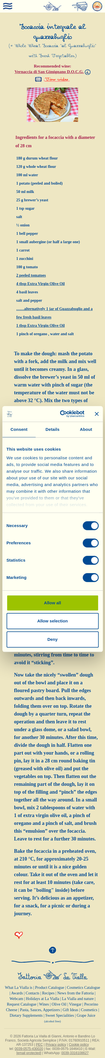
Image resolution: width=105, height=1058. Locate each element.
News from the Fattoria (75, 993)
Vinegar (75, 1004)
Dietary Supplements (26, 1015)
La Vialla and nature (78, 999)
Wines (44, 1004)
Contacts (32, 993)
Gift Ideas (70, 1010)
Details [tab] (53, 429)
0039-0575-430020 (29, 1049)
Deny (52, 639)
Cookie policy (79, 1045)
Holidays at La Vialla (42, 999)
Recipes (48, 993)
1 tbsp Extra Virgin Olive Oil (40, 325)
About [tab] (86, 429)
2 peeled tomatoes (31, 275)
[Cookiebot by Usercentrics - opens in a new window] (62, 413)
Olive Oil (59, 1004)
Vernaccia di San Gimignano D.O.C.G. (49, 71)
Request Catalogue (21, 1004)
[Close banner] (97, 414)
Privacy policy (56, 1045)
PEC (39, 1045)
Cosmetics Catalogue (83, 987)
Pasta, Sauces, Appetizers (40, 1010)
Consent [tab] (18, 429)
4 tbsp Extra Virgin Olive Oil (40, 284)
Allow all (52, 602)
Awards (17, 993)
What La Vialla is (18, 987)
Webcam (16, 999)
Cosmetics (89, 1010)
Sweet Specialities (59, 1015)
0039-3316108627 (74, 1053)
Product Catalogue (49, 987)
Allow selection (52, 621)
